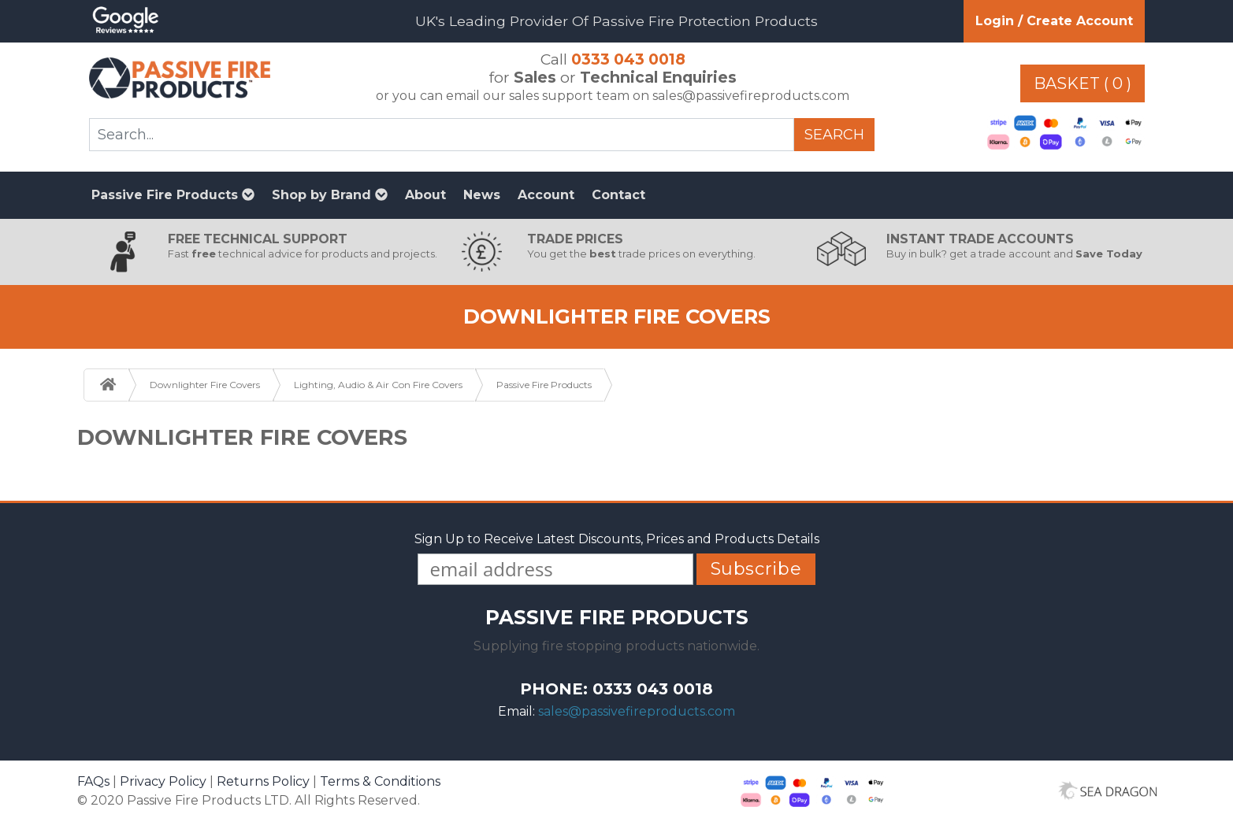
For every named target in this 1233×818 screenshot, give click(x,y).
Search (834, 134)
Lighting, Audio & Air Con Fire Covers (378, 384)
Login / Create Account (1054, 20)
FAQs (93, 781)
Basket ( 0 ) (1082, 83)
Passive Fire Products (172, 194)
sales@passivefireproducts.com (636, 711)
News (481, 194)
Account (546, 194)
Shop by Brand (330, 194)
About (425, 194)
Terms (380, 781)
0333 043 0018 (628, 59)
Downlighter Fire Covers (205, 384)
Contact (618, 194)
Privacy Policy (163, 781)
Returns (263, 781)
